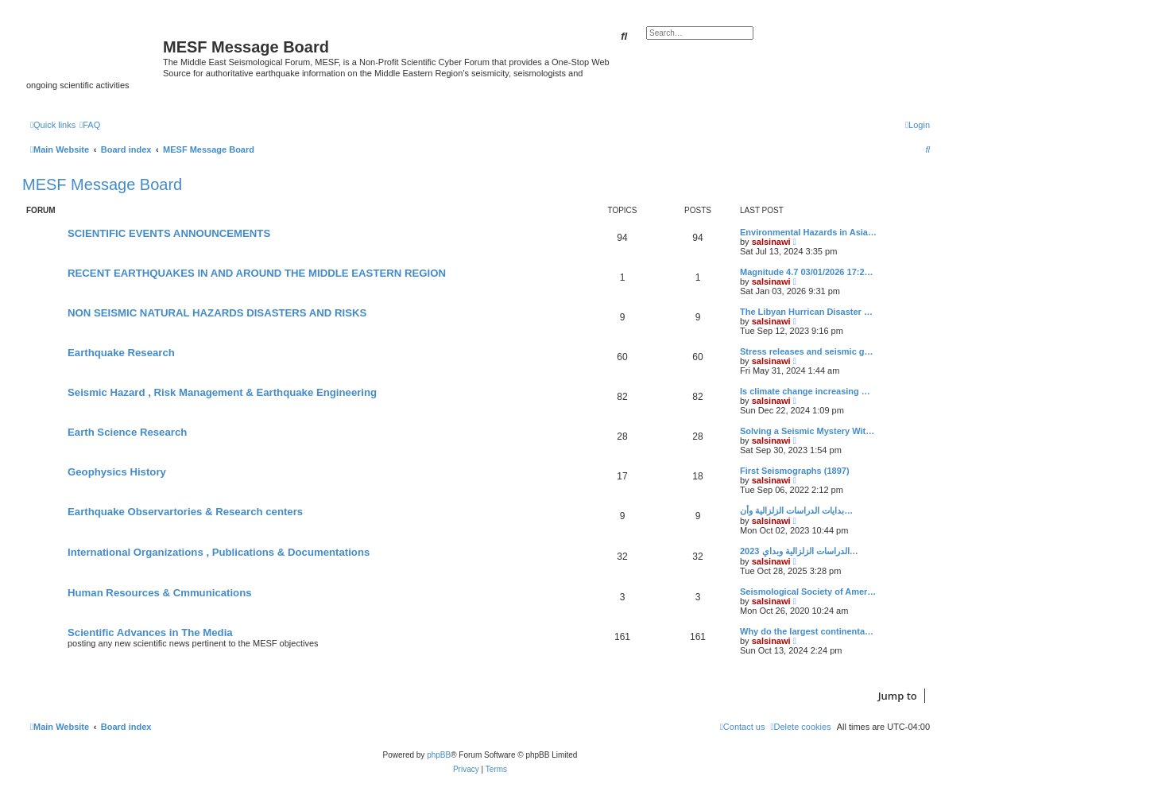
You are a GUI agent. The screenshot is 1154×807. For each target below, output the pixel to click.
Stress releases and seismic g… (806, 351)
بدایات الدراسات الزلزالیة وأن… (796, 510)
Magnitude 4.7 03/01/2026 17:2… (806, 272)
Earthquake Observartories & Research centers (185, 512)
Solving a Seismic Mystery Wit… (807, 431)
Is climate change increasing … (805, 391)
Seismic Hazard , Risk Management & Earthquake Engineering (222, 392)
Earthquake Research (121, 353)
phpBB (439, 755)
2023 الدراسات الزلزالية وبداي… (799, 551)
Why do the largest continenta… (806, 631)
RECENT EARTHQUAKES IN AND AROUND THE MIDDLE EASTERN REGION (257, 273)
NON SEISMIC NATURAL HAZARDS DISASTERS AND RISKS (217, 313)
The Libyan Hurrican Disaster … (806, 311)
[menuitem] (89, 124)
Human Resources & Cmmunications (160, 593)
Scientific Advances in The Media (150, 632)
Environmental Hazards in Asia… (808, 232)
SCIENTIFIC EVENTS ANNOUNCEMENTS (169, 233)
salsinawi (771, 241)
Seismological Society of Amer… (808, 591)
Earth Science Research (127, 432)
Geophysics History (117, 472)
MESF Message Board (102, 184)
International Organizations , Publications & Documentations (219, 552)
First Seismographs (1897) (795, 470)
